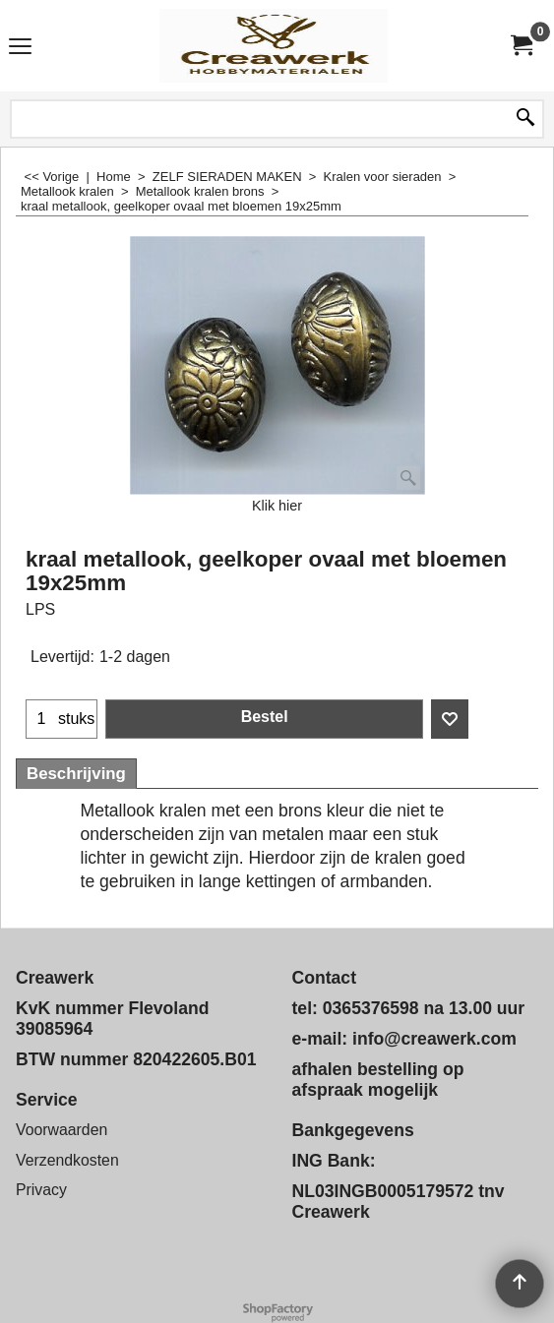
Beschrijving (76, 773)
